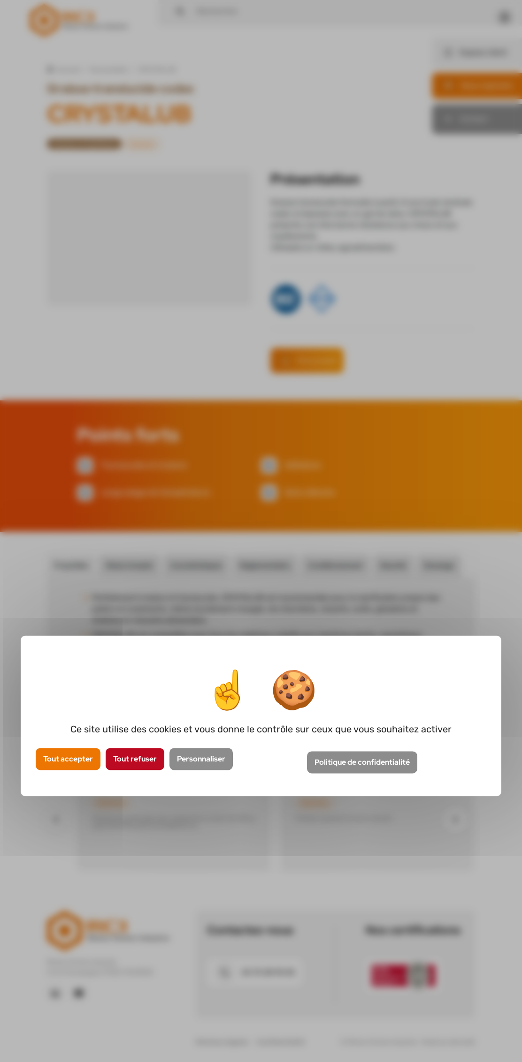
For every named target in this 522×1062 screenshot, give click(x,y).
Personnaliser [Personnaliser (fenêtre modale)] (201, 759)
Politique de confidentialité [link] (362, 763)
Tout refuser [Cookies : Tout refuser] (135, 759)
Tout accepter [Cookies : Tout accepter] (68, 759)
